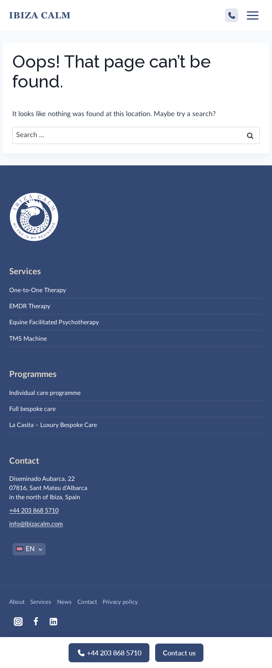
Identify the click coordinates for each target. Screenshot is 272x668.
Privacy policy (120, 602)
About (17, 602)
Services (40, 602)
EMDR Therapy (29, 306)
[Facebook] (35, 621)
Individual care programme (44, 393)
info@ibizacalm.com (36, 524)
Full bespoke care (32, 409)
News (64, 602)
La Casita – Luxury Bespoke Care (53, 425)
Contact (87, 602)
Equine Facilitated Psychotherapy (54, 322)
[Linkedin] (53, 621)
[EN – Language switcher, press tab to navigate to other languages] (29, 549)
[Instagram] (18, 621)
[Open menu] (252, 15)
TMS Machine (28, 339)
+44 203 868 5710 (109, 657)
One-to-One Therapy (37, 290)
